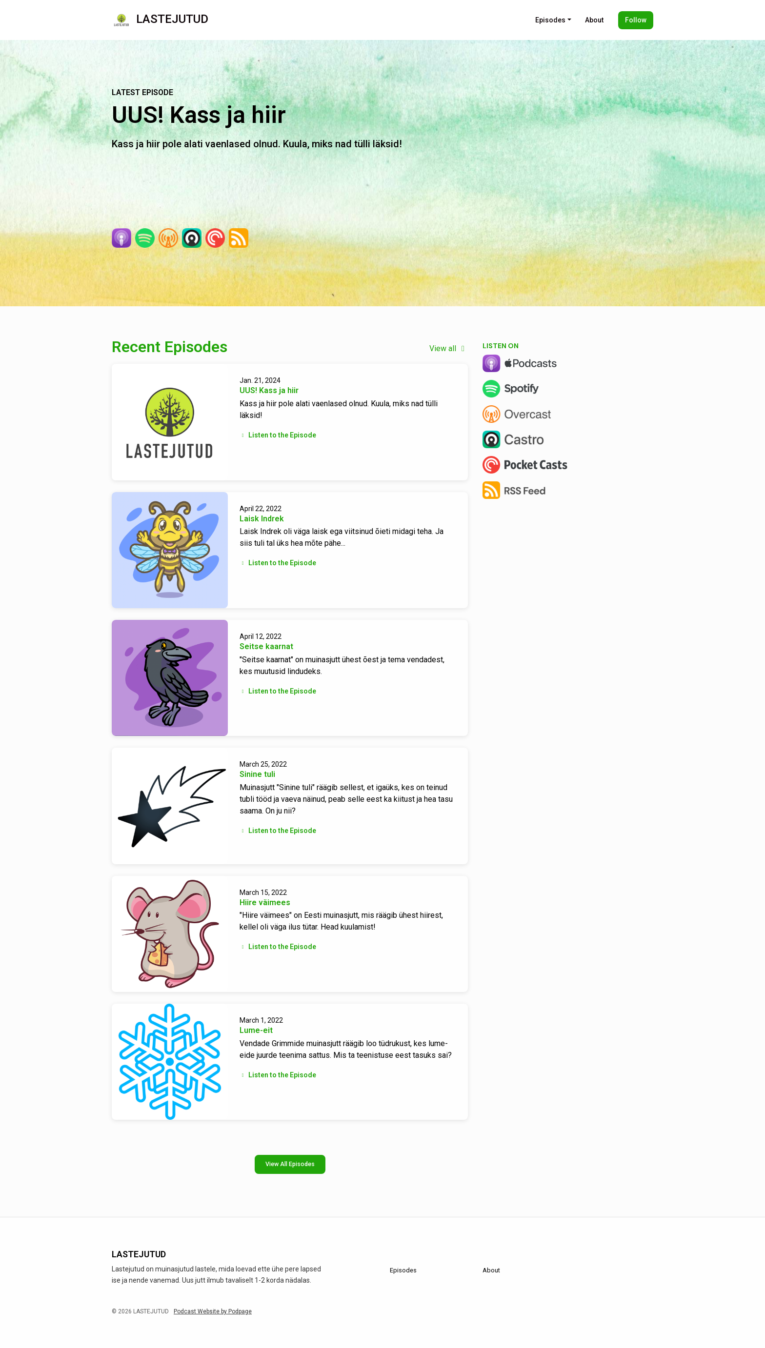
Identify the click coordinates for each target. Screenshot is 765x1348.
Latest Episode (142, 92)
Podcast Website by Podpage (213, 1311)
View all (448, 348)
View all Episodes (290, 1164)
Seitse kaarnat (266, 646)
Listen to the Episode (278, 435)
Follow (635, 20)
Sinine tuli (257, 774)
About (594, 20)
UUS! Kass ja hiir (199, 115)
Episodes (550, 20)
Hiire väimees (265, 902)
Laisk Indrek (262, 518)
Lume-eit (256, 1030)
